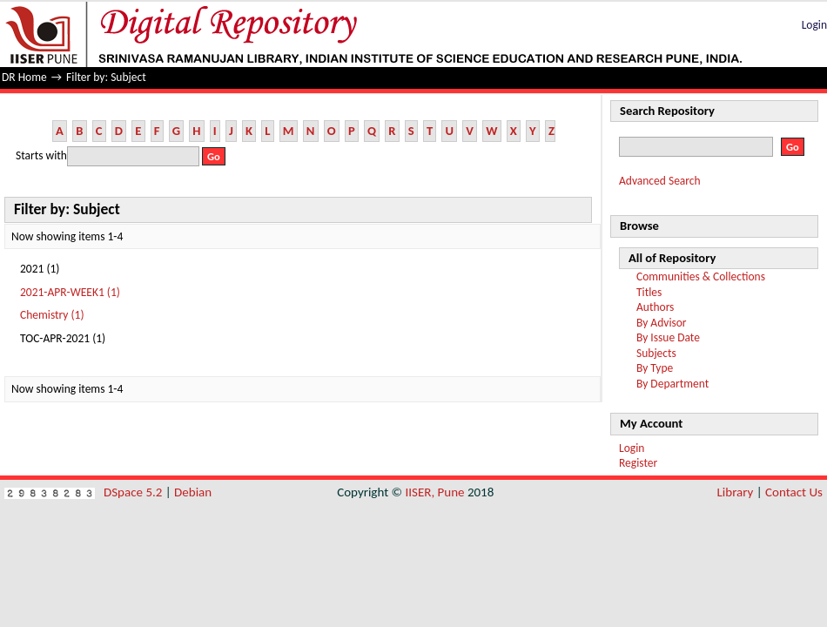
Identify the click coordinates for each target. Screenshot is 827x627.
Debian (193, 492)
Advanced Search (660, 180)
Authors (655, 307)
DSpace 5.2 (134, 492)
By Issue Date (668, 337)
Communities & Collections (700, 276)
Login (814, 24)
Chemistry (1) (52, 314)
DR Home (24, 77)
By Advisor (661, 322)
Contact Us (794, 492)
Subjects (656, 353)
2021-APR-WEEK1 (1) (70, 292)
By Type (654, 368)
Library (735, 492)
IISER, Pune (434, 492)
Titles (649, 292)
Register (638, 462)
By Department (672, 383)
